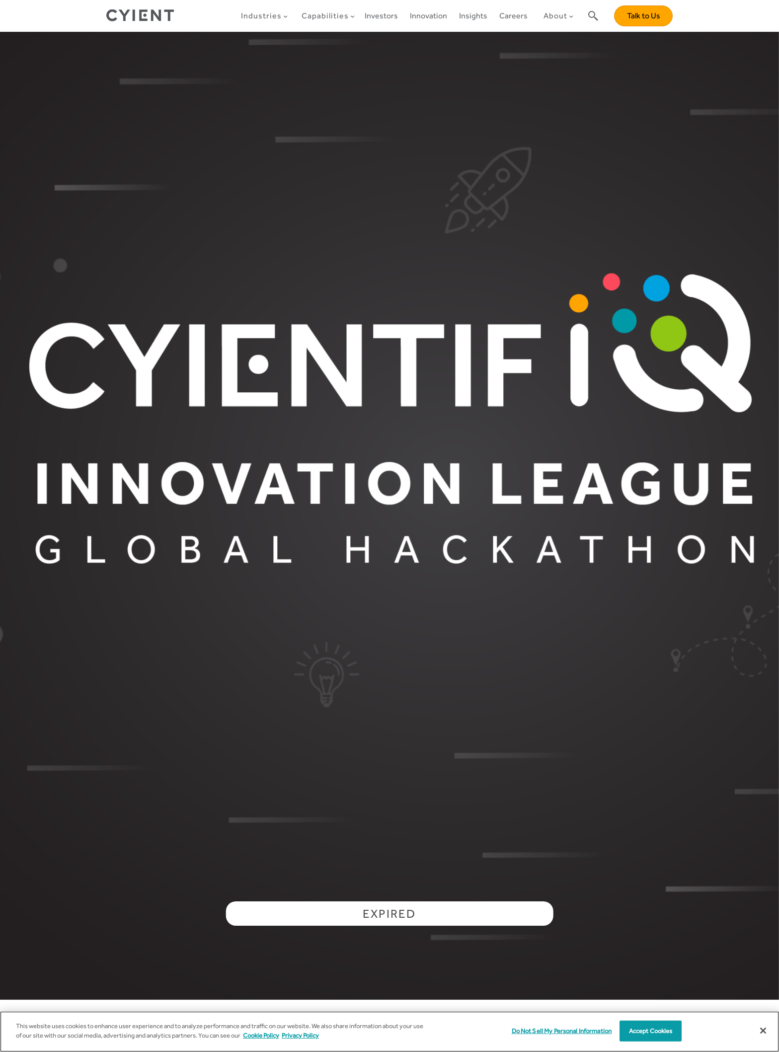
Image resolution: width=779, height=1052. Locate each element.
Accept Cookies (651, 1031)
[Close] (763, 1031)
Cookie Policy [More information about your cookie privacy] (261, 1035)
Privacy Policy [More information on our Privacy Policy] (300, 1035)
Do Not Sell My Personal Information (562, 1031)
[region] (389, 1031)
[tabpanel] (389, 516)
